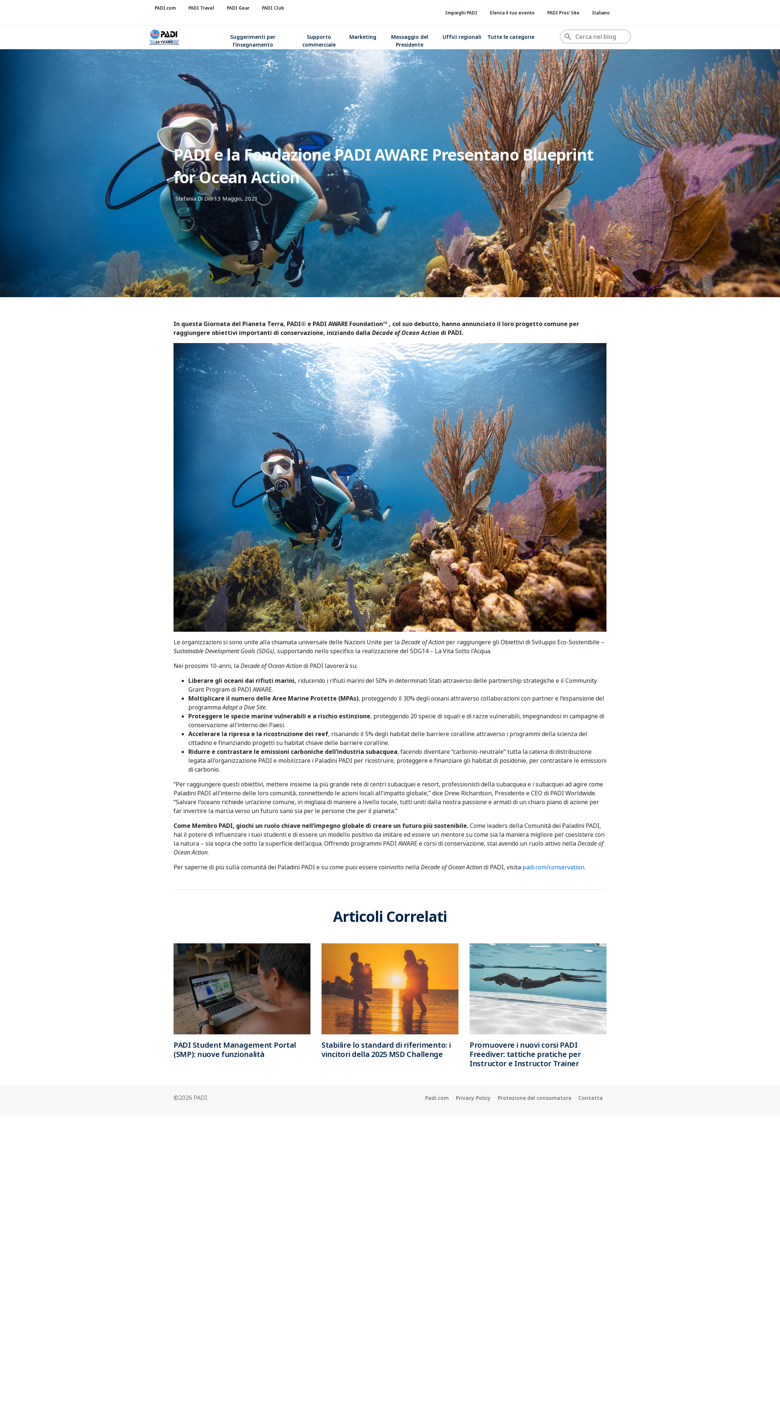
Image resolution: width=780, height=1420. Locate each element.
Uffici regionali (462, 36)
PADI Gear (238, 8)
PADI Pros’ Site (563, 13)
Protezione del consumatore (534, 1097)
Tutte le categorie (510, 36)
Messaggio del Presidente (409, 40)
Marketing (362, 36)
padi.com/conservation (553, 867)
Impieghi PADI (461, 13)
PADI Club (273, 8)
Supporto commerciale (319, 40)
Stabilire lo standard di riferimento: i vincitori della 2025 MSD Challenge (386, 1049)
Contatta (590, 1097)
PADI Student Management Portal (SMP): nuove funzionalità (235, 1049)
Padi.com (437, 1097)
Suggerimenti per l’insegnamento (252, 40)
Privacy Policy (473, 1097)
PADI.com (165, 8)
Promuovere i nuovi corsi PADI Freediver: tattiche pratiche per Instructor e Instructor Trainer (525, 1054)
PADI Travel (201, 8)
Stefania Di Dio (194, 198)
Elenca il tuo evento (512, 13)
